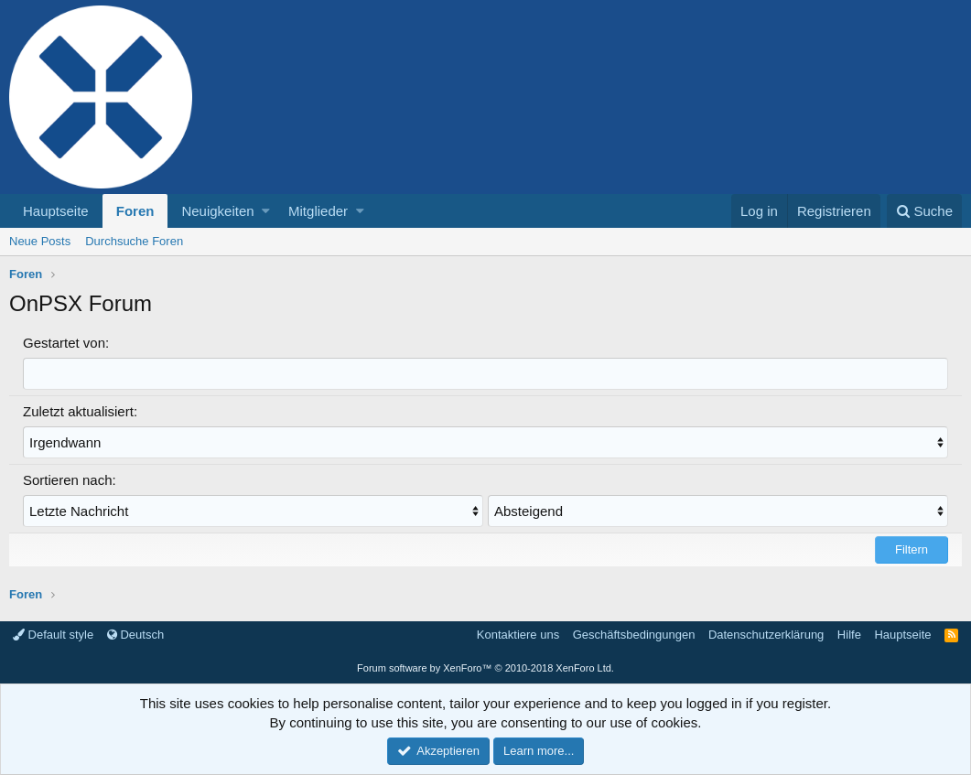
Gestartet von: (66, 342)
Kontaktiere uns (518, 634)
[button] (266, 211)
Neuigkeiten (217, 211)
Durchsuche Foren (134, 241)
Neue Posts (39, 241)
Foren (135, 211)
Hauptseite (56, 211)
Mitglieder (318, 211)
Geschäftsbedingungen (634, 634)
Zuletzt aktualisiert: (80, 411)
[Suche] (924, 211)
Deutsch (135, 634)
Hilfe (849, 634)
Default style (53, 634)
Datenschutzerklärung (766, 634)
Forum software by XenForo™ (485, 667)
